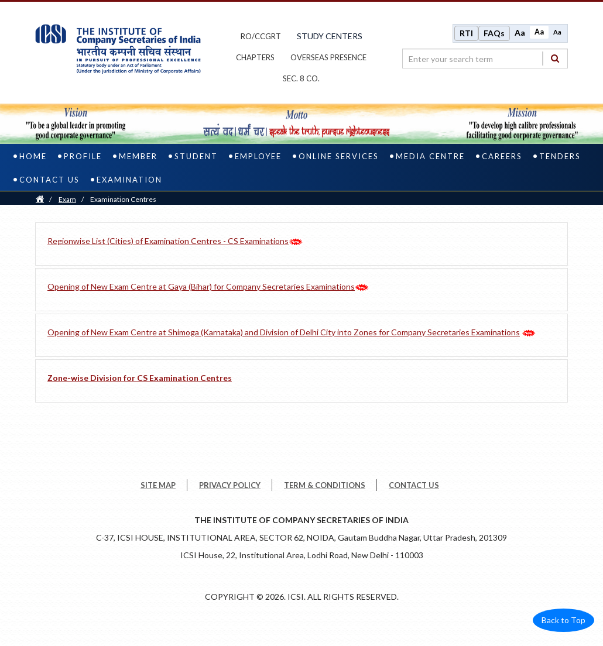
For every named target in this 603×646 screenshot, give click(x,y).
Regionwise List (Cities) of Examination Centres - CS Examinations (168, 243)
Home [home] (33, 158)
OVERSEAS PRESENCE (328, 58)
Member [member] (138, 158)
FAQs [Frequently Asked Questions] (494, 34)
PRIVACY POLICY (230, 487)
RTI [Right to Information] (466, 34)
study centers (329, 37)
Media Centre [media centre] (430, 158)
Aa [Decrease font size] (557, 33)
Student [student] (196, 158)
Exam (67, 201)
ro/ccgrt (261, 37)
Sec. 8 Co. (301, 79)
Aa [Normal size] (539, 33)
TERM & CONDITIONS (324, 487)
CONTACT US (414, 487)
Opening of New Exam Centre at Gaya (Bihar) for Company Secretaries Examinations (201, 289)
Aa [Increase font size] (520, 34)
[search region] (485, 60)
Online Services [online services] (339, 158)
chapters (255, 58)
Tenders (560, 158)
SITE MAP (158, 487)
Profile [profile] (83, 158)
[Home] (39, 202)
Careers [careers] (502, 158)
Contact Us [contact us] (49, 182)
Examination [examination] (129, 182)
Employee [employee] (258, 158)
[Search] (555, 59)
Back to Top (563, 622)
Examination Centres (123, 201)
